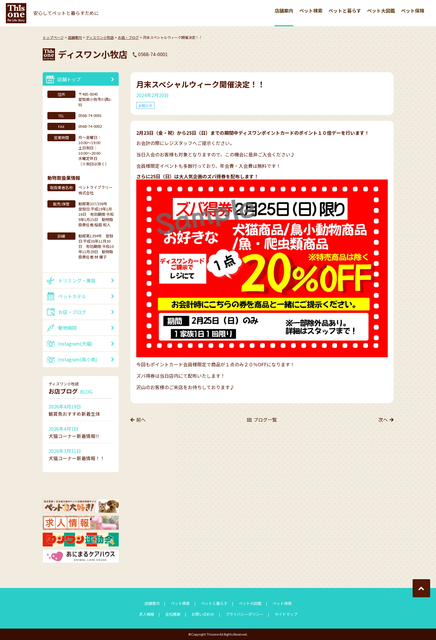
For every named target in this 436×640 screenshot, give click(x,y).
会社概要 (172, 614)
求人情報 (146, 614)
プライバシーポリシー (244, 614)
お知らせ (145, 105)
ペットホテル (72, 296)
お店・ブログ (128, 37)
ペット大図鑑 (381, 10)
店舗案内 (284, 10)
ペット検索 (311, 10)
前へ (141, 419)
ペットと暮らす (344, 10)
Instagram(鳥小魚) (77, 359)
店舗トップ (69, 79)
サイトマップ (286, 614)
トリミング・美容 (77, 280)
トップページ (53, 37)
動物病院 (67, 327)
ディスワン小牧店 (100, 37)
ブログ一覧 (265, 419)
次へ (383, 419)
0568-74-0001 (153, 54)
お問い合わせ (203, 614)
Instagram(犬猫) (75, 343)
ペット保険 (412, 10)
